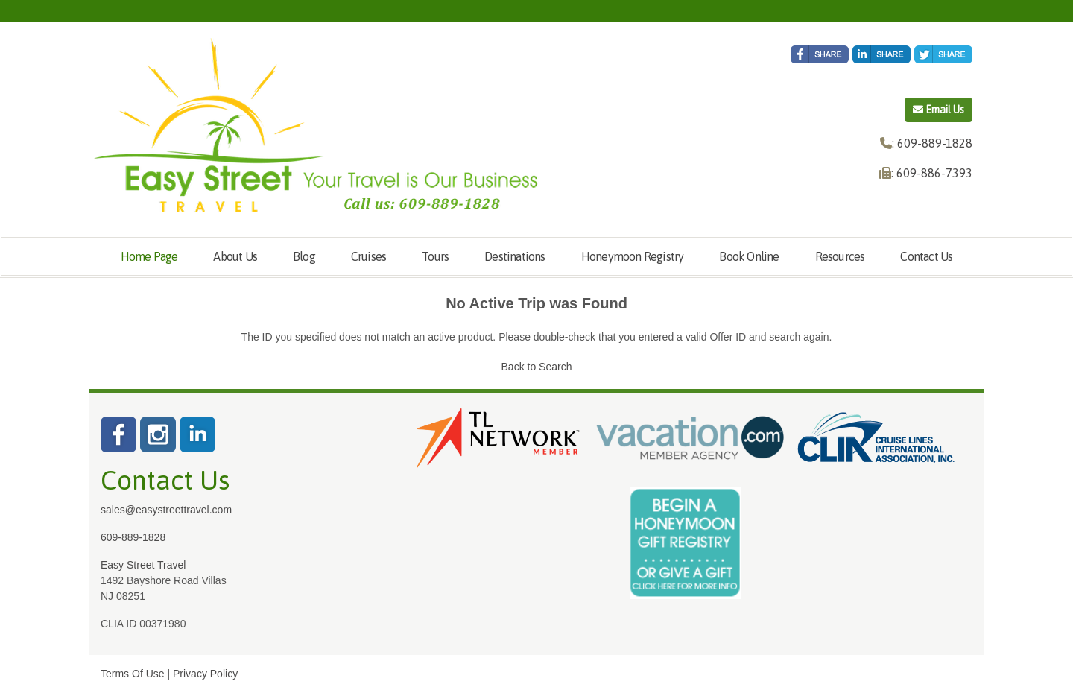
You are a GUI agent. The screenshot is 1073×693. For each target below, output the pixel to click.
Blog (304, 256)
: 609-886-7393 (931, 173)
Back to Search (536, 367)
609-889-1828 (133, 537)
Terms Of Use (133, 674)
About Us (235, 256)
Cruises (368, 256)
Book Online (749, 256)
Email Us (938, 110)
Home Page (149, 256)
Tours (435, 256)
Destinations (514, 256)
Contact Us (926, 256)
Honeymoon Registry (632, 256)
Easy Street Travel (143, 565)
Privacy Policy (205, 674)
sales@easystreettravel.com (166, 510)
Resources (840, 256)
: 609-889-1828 (932, 143)
